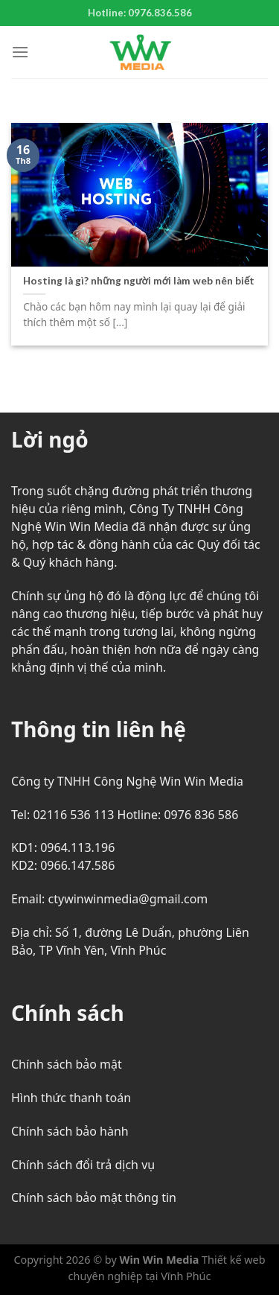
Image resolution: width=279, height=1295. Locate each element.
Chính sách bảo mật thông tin (93, 1197)
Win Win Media (159, 1260)
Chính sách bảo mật (66, 1064)
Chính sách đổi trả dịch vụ (83, 1164)
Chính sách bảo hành (70, 1131)
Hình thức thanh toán (71, 1097)
